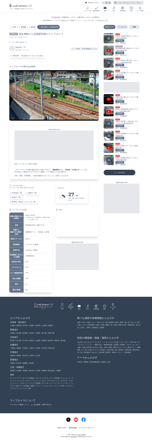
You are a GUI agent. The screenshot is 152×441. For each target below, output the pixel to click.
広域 (29, 388)
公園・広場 (81, 347)
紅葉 (115, 325)
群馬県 (25, 333)
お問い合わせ (47, 404)
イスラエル (63, 381)
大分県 (37, 370)
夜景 (121, 322)
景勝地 (86, 362)
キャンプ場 (95, 322)
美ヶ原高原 (119, 350)
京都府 (25, 348)
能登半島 (136, 350)
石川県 (25, 340)
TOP (14, 27)
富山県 (18, 340)
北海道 (12, 325)
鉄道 (116, 322)
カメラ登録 (140, 9)
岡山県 (25, 355)
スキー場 (104, 322)
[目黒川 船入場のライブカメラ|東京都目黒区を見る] (122, 99)
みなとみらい (88, 342)
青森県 (18, 325)
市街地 (79, 362)
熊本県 (31, 370)
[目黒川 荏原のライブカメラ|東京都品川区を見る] (122, 148)
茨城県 (12, 333)
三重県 (12, 348)
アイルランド (53, 381)
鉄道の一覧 (16, 197)
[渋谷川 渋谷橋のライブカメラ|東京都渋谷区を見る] (122, 75)
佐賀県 (18, 370)
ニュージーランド (56, 383)
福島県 (50, 325)
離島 (107, 325)
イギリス (69, 386)
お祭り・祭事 (85, 327)
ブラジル (38, 378)
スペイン (38, 386)
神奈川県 (51, 333)
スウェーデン (48, 386)
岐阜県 (50, 340)
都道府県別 (96, 9)
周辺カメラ (109, 27)
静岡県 (56, 340)
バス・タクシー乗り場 (128, 342)
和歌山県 (51, 348)
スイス (56, 386)
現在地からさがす (92, 3)
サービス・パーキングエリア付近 (106, 342)
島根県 (18, 355)
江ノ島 (84, 350)
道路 (105, 9)
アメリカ (23, 388)
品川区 (33, 27)
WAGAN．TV (23, 42)
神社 (97, 325)
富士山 (95, 347)
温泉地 (103, 362)
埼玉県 (31, 333)
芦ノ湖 (79, 352)
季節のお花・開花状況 (126, 325)
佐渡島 (116, 345)
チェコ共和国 (54, 378)
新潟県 (12, 340)
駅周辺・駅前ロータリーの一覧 (24, 202)
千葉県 (37, 333)
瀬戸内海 (110, 350)
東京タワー (132, 347)
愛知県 (63, 340)
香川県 (18, 363)
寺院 (102, 325)
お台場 (79, 342)
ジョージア (20, 381)
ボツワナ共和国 (28, 378)
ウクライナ (14, 388)
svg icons (73, 436)
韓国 (32, 386)
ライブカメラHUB (80, 434)
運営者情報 (73, 428)
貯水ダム (95, 352)
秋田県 (37, 325)
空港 (88, 322)
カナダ (45, 378)
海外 (131, 9)
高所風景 (128, 352)
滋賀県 (18, 348)
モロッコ (24, 383)
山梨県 (37, 340)
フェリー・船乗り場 (94, 345)
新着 (134, 27)
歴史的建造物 (94, 362)
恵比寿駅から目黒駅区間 (49, 27)
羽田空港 (128, 350)
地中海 (89, 347)
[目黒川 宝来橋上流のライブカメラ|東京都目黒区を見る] (122, 160)
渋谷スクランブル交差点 (97, 350)
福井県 (31, 340)
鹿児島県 (51, 370)
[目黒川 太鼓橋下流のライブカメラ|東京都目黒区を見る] (122, 38)
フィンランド (65, 378)
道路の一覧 (32, 193)
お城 (78, 325)
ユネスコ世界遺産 (88, 325)
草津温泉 (87, 352)
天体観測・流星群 (98, 327)
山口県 (37, 355)
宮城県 (31, 325)
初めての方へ (62, 428)
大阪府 (31, 348)
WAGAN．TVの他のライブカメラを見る (28, 56)
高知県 (31, 363)
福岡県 (12, 370)
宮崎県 (44, 370)
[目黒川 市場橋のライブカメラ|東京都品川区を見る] (122, 136)
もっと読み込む (119, 172)
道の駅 (101, 352)
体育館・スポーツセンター (129, 345)
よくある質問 (35, 404)
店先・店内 (103, 347)
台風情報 (122, 9)
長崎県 (25, 370)
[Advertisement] (54, 145)
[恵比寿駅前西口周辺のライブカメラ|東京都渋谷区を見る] (122, 51)
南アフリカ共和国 (22, 386)
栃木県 (18, 333)
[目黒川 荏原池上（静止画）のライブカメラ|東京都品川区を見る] (122, 124)
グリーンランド (31, 381)
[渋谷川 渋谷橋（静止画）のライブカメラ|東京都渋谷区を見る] (122, 63)
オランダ (45, 383)
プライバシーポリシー (86, 428)
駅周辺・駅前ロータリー (114, 352)
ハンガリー (43, 381)
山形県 (44, 325)
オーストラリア (15, 378)
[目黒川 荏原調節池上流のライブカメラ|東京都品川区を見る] (122, 111)
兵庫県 (37, 348)
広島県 (31, 355)
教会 (110, 347)
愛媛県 (25, 363)
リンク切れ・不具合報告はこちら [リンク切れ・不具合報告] (84, 49)
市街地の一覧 (17, 193)
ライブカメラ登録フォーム (19, 404)
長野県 (44, 340)
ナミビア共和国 (34, 383)
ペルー (66, 383)
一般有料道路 (107, 345)
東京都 (23, 27)
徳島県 (12, 363)
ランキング (122, 27)
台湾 (62, 386)
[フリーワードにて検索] (115, 3)
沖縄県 (58, 370)
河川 (113, 9)
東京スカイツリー (120, 347)
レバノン (16, 383)
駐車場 (111, 322)
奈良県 (44, 348)
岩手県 (25, 325)
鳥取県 (12, 355)
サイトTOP (87, 9)
